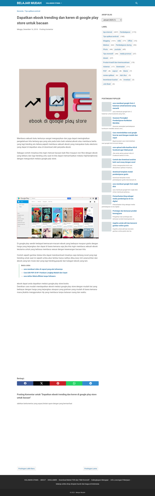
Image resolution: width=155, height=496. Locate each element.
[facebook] (25, 383)
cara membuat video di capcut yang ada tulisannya (43, 269)
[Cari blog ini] (136, 3)
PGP (105, 71)
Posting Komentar (46, 29)
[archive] (112, 20)
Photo (105, 49)
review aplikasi (108, 75)
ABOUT (43, 480)
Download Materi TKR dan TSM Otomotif (74, 480)
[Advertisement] (58, 50)
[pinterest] (58, 383)
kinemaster (120, 67)
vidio (119, 41)
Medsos (106, 45)
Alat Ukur (123, 75)
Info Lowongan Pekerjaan (120, 480)
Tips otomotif (108, 54)
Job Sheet (107, 84)
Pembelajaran (125, 32)
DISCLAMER (52, 480)
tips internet (107, 32)
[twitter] (41, 383)
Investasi (127, 80)
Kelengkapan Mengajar (100, 480)
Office (130, 41)
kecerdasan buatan (110, 80)
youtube (118, 49)
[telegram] (90, 383)
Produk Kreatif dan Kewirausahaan (116, 62)
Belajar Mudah (29, 3)
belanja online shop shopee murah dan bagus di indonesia (77, 484)
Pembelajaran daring (124, 45)
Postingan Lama (90, 469)
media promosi (125, 54)
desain (105, 58)
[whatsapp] (74, 383)
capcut (115, 71)
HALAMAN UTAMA (31, 480)
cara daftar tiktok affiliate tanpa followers (40, 276)
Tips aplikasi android (111, 36)
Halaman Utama (53, 3)
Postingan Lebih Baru (26, 469)
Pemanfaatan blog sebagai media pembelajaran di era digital (123, 198)
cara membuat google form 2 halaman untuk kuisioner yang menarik (124, 105)
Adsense (106, 67)
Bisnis (125, 71)
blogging (106, 41)
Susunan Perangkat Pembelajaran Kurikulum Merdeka (122, 120)
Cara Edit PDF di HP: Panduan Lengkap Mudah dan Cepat (45, 273)
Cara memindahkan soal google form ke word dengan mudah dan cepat (125, 135)
